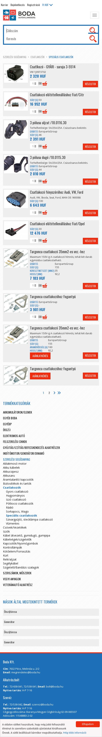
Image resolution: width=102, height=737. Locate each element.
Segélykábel (10, 563)
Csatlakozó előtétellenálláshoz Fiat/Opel (57, 223)
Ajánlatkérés (40, 356)
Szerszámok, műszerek (17, 573)
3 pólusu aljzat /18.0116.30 (48, 122)
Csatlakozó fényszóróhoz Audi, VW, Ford (56, 192)
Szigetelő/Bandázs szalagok (21, 567)
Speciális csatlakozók (61, 57)
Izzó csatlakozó (16, 499)
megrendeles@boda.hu (25, 672)
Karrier (4, 5)
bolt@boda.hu (54, 686)
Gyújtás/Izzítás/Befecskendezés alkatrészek (31, 447)
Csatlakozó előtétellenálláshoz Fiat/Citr (57, 94)
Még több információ (74, 732)
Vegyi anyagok (12, 579)
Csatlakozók (38, 57)
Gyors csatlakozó (17, 491)
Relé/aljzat (10, 559)
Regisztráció (33, 5)
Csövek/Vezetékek (15, 527)
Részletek (90, 84)
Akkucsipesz (11, 471)
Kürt (5, 555)
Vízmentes (12, 523)
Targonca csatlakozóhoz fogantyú (53, 296)
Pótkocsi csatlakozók (19, 503)
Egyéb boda (10, 418)
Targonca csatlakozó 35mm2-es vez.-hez (57, 251)
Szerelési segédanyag (14, 57)
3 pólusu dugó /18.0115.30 (47, 157)
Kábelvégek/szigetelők (17, 539)
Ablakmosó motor (15, 463)
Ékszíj (7, 430)
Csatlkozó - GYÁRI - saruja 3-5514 (52, 66)
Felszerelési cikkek (15, 441)
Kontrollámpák (12, 547)
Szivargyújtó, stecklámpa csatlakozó (29, 519)
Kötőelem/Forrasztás (16, 551)
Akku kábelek (11, 467)
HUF (47, 5)
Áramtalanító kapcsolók (18, 479)
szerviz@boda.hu (42, 704)
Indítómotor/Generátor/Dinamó (23, 453)
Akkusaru (9, 475)
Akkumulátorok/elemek (17, 412)
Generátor (9, 622)
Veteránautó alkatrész (18, 584)
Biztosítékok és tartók (17, 483)
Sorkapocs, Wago (17, 511)
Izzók (6, 531)
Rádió (9, 507)
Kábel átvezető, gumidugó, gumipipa (26, 535)
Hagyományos (15, 495)
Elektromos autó (14, 435)
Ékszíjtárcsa (10, 611)
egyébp (7, 424)
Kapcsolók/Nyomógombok (20, 543)
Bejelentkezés (18, 5)
